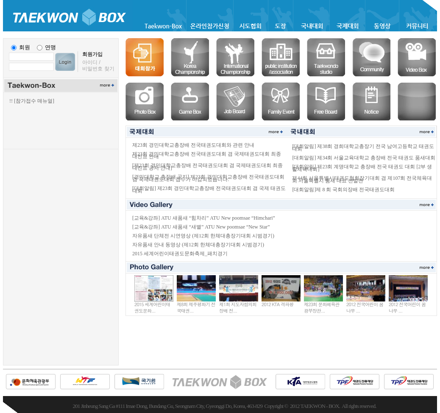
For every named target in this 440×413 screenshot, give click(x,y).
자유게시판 (326, 101)
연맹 (50, 47)
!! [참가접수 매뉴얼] (31, 101)
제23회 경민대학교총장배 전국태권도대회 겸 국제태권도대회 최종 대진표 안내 (206, 155)
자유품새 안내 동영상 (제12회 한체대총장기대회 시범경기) (198, 245)
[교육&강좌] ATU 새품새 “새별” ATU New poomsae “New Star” (201, 227)
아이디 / (91, 62)
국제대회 (235, 57)
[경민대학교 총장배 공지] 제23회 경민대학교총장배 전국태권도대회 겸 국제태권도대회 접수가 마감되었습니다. (208, 178)
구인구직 (235, 101)
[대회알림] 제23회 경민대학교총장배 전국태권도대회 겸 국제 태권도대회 (209, 189)
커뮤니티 (371, 57)
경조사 (281, 101)
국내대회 (190, 57)
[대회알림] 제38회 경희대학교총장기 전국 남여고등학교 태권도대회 (363, 147)
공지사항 (371, 101)
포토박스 (144, 101)
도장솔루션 (326, 57)
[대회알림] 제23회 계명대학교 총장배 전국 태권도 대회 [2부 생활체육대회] (362, 168)
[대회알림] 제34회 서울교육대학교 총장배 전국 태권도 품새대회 (363, 158)
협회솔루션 (281, 57)
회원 (24, 47)
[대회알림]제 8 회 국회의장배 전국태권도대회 (343, 190)
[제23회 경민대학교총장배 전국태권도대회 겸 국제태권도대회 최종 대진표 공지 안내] (207, 166)
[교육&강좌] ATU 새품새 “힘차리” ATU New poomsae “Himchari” (203, 218)
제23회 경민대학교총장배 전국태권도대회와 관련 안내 (193, 145)
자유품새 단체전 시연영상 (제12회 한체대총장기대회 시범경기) (203, 236)
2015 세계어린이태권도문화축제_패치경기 (180, 254)
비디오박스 (417, 57)
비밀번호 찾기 (98, 69)
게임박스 (190, 101)
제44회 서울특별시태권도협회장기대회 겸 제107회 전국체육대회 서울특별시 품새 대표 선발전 (362, 179)
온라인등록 (144, 57)
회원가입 (92, 54)
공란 (417, 101)
